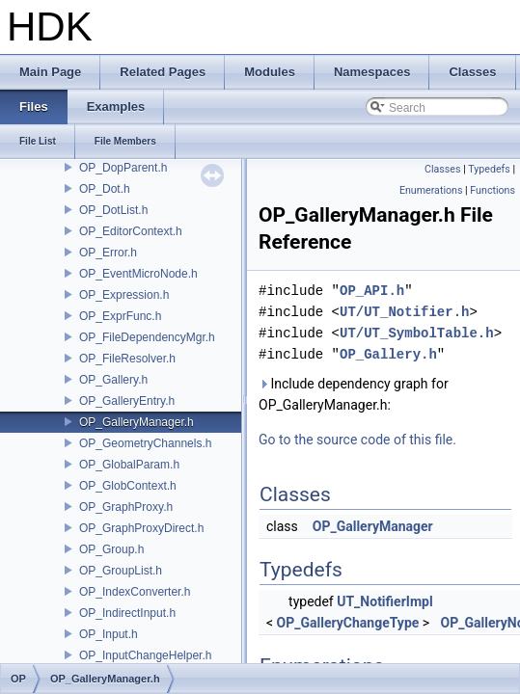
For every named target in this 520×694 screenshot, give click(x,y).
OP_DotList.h (113, 210)
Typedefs (489, 169)
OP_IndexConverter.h (134, 592)
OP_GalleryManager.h (136, 422)
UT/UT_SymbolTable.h (417, 333)
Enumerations (431, 190)
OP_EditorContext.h (130, 231)
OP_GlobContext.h (128, 486)
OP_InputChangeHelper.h (145, 655)
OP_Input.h (108, 634)
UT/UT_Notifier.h (404, 312)
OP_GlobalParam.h (129, 464)
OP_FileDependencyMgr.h (147, 337)
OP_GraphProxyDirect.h (141, 528)
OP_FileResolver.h (127, 358)
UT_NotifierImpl (384, 601)
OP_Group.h (111, 549)
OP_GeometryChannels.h (145, 443)
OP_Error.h (108, 252)
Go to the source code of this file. (357, 439)
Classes (442, 169)
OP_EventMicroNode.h (138, 273)
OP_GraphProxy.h (126, 507)
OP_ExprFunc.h (120, 316)
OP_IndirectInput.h (127, 613)
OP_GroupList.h (120, 570)
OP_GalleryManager (373, 526)
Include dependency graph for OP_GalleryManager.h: (354, 394)
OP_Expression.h (124, 295)
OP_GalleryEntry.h (127, 401)
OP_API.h (372, 290)
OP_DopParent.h (123, 167)
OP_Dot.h (104, 189)
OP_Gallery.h (113, 380)
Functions (492, 190)
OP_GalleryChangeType (348, 622)
